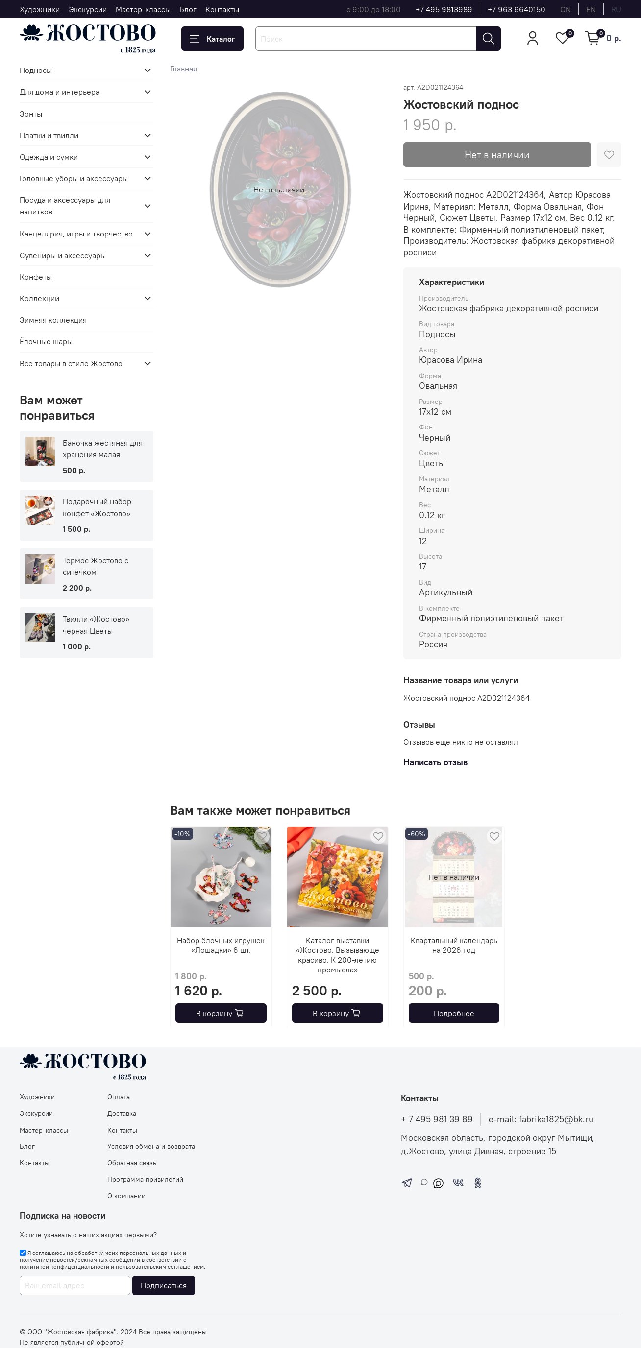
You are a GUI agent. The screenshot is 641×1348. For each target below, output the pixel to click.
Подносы (36, 70)
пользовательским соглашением (160, 1266)
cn (565, 9)
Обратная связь (131, 1163)
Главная (183, 68)
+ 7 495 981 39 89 (437, 1119)
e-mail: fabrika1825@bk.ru (541, 1119)
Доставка (121, 1113)
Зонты (31, 113)
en (591, 9)
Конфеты (36, 277)
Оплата (118, 1096)
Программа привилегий (145, 1179)
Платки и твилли (49, 135)
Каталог (212, 39)
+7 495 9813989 (444, 9)
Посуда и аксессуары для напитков (65, 205)
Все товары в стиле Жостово (71, 363)
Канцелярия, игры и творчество (76, 233)
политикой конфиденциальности (64, 1266)
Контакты (222, 9)
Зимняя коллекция (53, 320)
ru (616, 9)
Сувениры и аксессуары (63, 255)
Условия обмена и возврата (151, 1146)
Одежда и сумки (49, 157)
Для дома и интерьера (59, 91)
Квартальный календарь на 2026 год (454, 944)
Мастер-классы (143, 9)
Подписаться (164, 1285)
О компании (126, 1195)
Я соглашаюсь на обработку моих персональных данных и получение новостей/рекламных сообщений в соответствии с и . (112, 1260)
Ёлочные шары (46, 341)
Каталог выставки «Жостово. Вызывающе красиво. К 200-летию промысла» (337, 954)
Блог (188, 9)
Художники (40, 9)
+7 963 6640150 (516, 9)
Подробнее (454, 1012)
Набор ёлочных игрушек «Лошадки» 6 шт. (221, 944)
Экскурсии (88, 9)
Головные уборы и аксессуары (74, 178)
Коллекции (39, 298)
